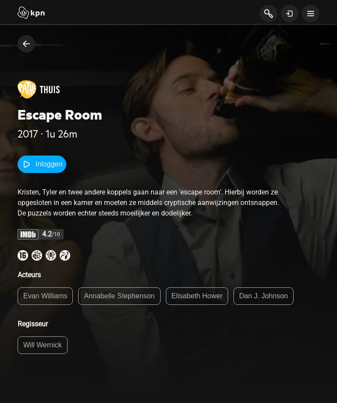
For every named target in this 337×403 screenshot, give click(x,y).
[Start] (31, 13)
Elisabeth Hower (197, 296)
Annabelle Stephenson (119, 296)
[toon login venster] (289, 13)
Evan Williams (45, 296)
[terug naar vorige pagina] (26, 44)
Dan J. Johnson (263, 296)
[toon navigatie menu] (310, 13)
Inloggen (42, 164)
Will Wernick (42, 345)
